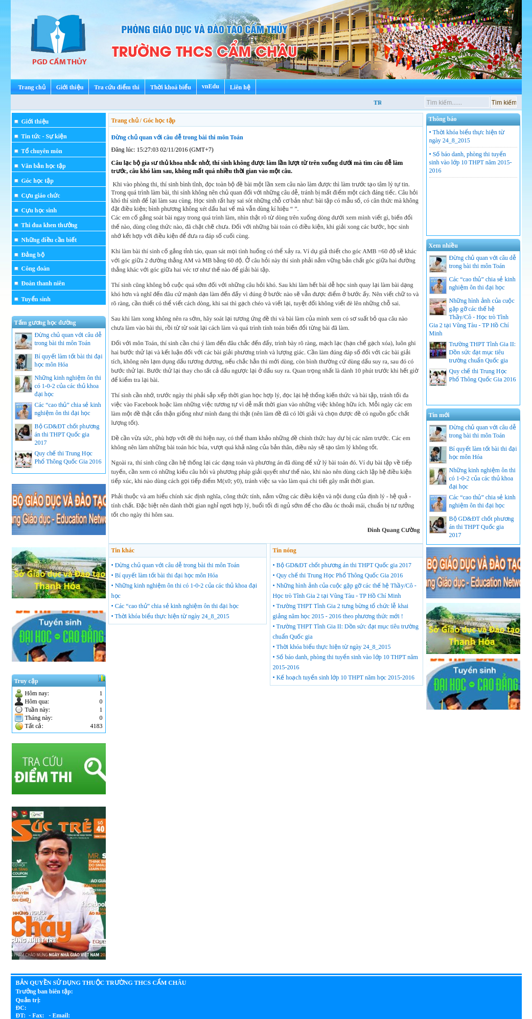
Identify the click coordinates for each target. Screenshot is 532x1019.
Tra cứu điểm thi (116, 87)
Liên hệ (240, 87)
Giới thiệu (70, 87)
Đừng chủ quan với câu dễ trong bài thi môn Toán (177, 137)
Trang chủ (31, 87)
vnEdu (210, 86)
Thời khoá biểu (170, 87)
